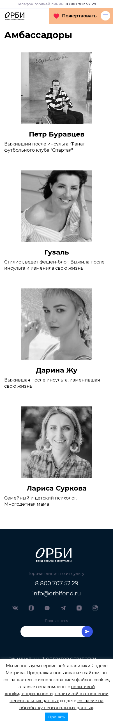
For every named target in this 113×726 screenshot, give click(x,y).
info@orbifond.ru (56, 593)
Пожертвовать (75, 16)
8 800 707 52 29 (56, 583)
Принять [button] (56, 717)
